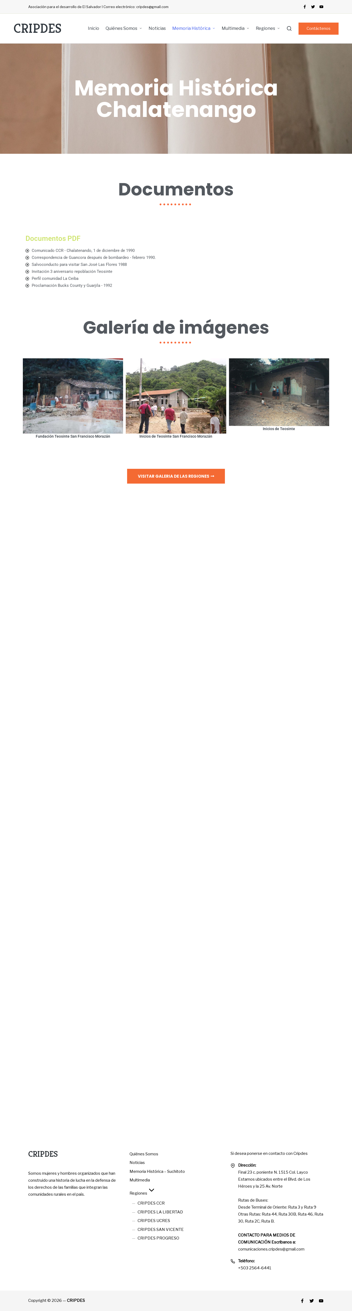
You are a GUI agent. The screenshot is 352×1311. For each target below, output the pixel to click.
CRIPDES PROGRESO (158, 1238)
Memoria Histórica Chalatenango (176, 98)
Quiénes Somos (144, 1154)
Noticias (137, 1162)
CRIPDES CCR (151, 1203)
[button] (319, 29)
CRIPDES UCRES (154, 1220)
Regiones (143, 1193)
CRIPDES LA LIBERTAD (160, 1212)
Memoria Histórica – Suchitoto (157, 1171)
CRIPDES (37, 28)
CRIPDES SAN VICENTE (161, 1229)
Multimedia (140, 1180)
